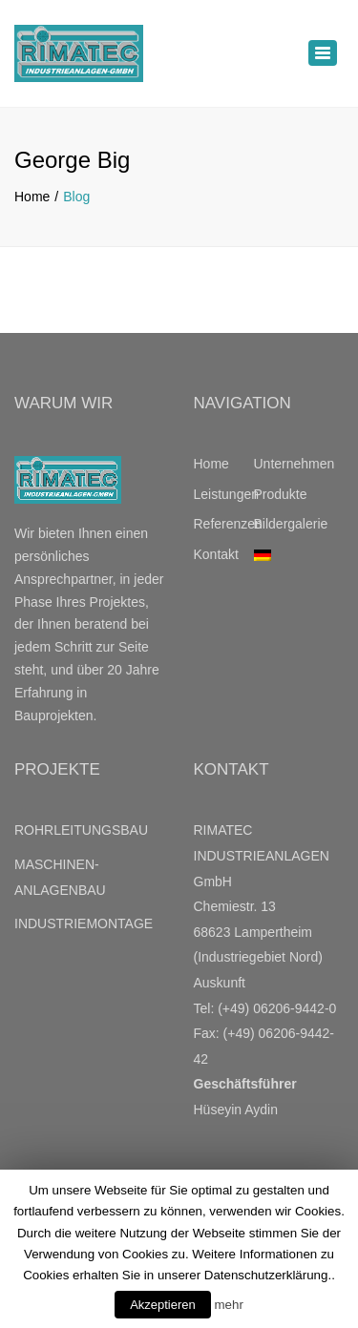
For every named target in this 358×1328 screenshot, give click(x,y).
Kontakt (216, 554)
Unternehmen (284, 463)
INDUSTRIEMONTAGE (83, 923)
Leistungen (224, 494)
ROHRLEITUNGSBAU (81, 830)
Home (32, 196)
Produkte (280, 494)
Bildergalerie (284, 523)
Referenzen (224, 523)
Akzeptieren (163, 1304)
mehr (228, 1304)
